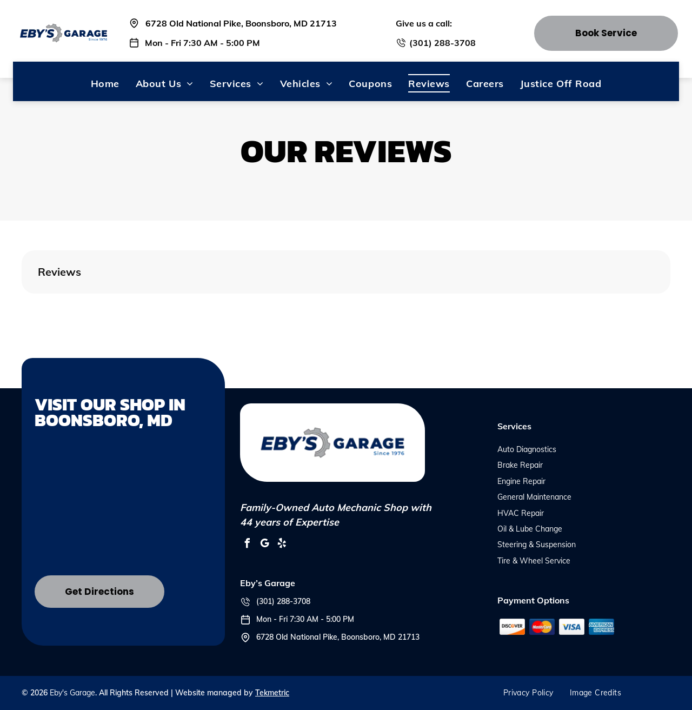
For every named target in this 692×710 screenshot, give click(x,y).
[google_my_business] (264, 545)
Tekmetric (272, 693)
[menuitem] (105, 83)
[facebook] (247, 545)
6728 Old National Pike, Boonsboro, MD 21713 (241, 23)
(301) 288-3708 (442, 42)
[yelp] (282, 545)
